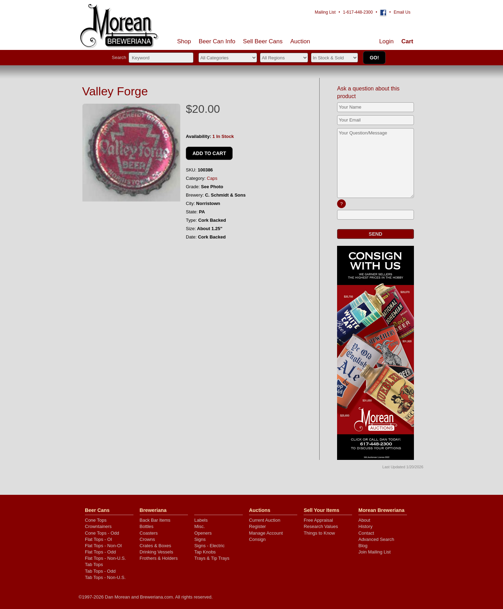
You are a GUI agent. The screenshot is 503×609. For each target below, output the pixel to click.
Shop (184, 41)
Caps (212, 178)
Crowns (147, 539)
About (364, 520)
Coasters (149, 533)
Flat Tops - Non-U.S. (105, 558)
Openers (203, 533)
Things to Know (319, 533)
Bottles (147, 526)
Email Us (402, 12)
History (365, 526)
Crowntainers (98, 526)
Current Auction (264, 520)
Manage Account (266, 533)
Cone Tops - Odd (102, 533)
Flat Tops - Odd (100, 552)
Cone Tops (96, 520)
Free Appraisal (318, 520)
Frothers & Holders (159, 558)
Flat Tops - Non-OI (103, 545)
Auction (300, 41)
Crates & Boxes (155, 545)
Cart (407, 41)
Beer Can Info (217, 41)
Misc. (199, 526)
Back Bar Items (155, 520)
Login (386, 41)
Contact (366, 533)
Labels (200, 520)
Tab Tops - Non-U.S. (105, 577)
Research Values (321, 526)
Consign (257, 539)
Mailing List (325, 12)
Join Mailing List (374, 552)
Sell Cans (263, 41)
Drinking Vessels (156, 552)
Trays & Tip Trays (211, 558)
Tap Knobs (205, 552)
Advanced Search (376, 539)
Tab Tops (94, 564)
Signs (200, 539)
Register (257, 526)
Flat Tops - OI (98, 539)
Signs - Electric (209, 545)
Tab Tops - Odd (100, 571)
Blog (362, 545)
